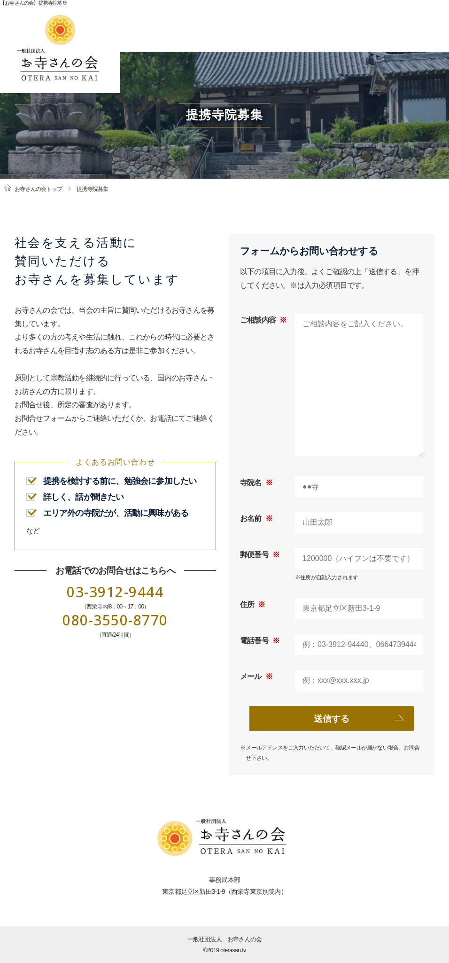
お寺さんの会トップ (38, 189)
